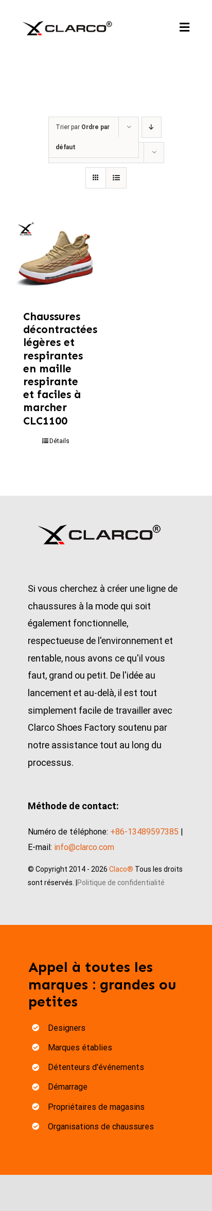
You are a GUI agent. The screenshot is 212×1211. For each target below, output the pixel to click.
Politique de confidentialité (121, 882)
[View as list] (116, 178)
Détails (59, 441)
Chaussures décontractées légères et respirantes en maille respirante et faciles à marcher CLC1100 (60, 369)
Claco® (121, 869)
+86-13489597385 (144, 832)
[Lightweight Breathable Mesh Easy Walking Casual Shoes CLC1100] (55, 259)
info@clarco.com (84, 847)
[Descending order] (152, 127)
